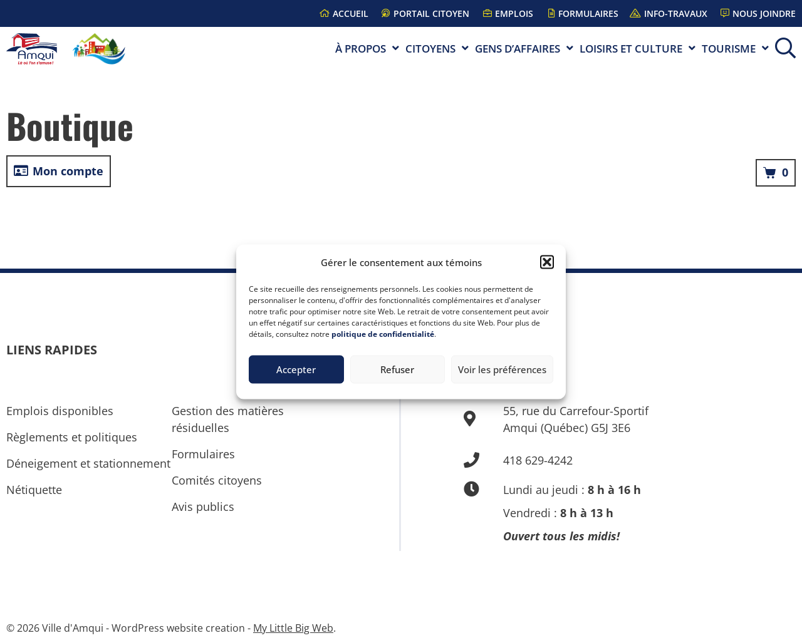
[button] (547, 262)
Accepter (296, 369)
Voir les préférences (502, 369)
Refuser (397, 369)
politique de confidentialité (382, 333)
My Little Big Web (293, 628)
